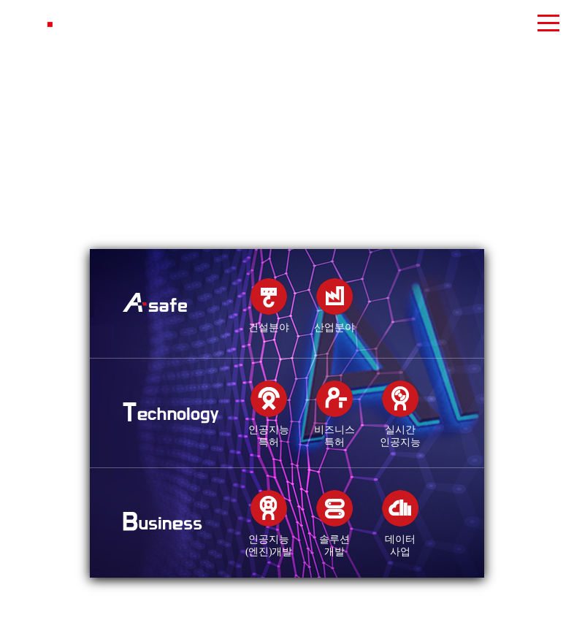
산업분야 (334, 321)
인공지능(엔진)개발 (268, 539)
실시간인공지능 (400, 430)
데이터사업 (400, 539)
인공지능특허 (268, 430)
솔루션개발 (334, 539)
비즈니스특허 (334, 430)
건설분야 (268, 321)
